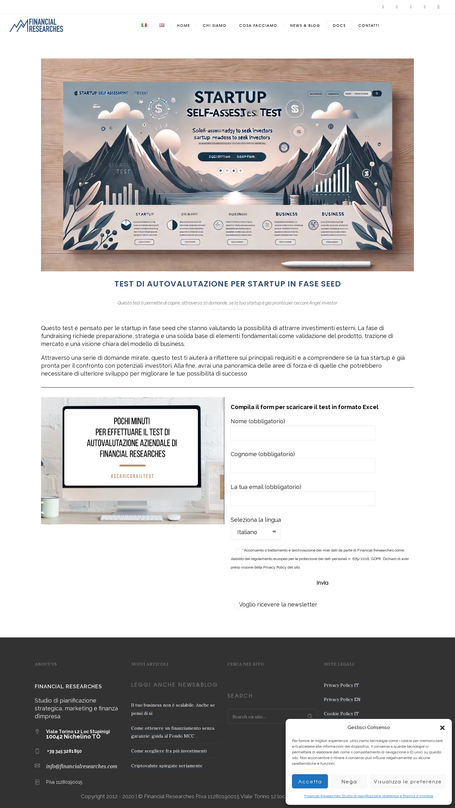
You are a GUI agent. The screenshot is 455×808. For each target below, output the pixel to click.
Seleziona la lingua (256, 528)
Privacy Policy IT (341, 685)
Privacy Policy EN (342, 699)
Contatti (368, 25)
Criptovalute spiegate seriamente (167, 766)
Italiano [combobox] (247, 532)
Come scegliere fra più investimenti (169, 751)
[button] (442, 728)
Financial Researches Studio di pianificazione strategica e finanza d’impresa (368, 796)
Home (183, 25)
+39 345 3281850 (64, 751)
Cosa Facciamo (258, 25)
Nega (349, 781)
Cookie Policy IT (341, 713)
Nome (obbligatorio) (303, 429)
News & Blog (305, 25)
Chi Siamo (215, 25)
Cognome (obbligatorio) (303, 462)
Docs (339, 25)
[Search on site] (273, 716)
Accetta (310, 781)
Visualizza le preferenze (408, 781)
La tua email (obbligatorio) (303, 495)
